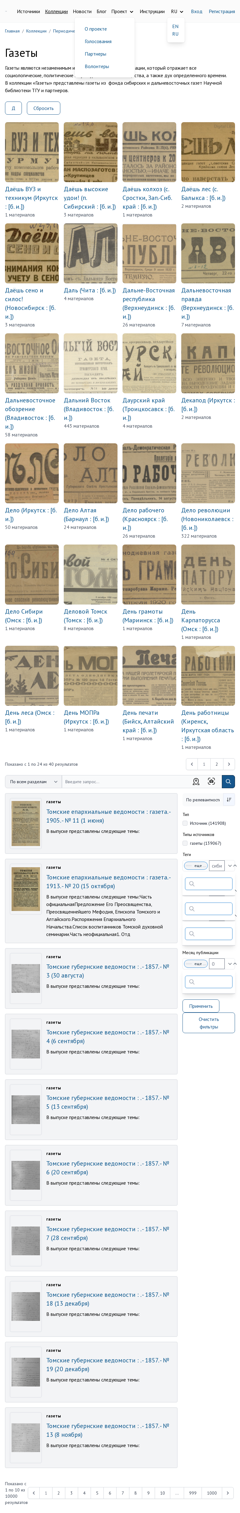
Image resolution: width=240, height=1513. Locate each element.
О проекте (96, 29)
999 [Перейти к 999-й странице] (193, 1493)
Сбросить (43, 108)
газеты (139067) (205, 843)
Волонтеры (97, 66)
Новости (82, 11)
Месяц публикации (200, 952)
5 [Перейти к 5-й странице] (97, 1493)
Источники (28, 11)
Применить (201, 1006)
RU (175, 34)
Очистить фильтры (209, 1023)
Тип (185, 814)
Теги (186, 854)
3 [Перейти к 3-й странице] (71, 1493)
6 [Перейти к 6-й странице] (110, 1493)
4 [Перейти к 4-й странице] (84, 1493)
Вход (196, 11)
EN (175, 26)
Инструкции (152, 11)
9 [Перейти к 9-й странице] (148, 1493)
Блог (101, 11)
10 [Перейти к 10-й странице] (162, 1493)
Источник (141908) (208, 823)
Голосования (98, 41)
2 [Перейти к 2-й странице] (217, 764)
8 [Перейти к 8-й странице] (135, 1493)
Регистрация (222, 11)
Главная (12, 31)
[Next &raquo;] (229, 764)
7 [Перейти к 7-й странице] (123, 1493)
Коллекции (56, 11)
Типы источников (198, 834)
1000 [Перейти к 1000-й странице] (212, 1493)
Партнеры (95, 54)
